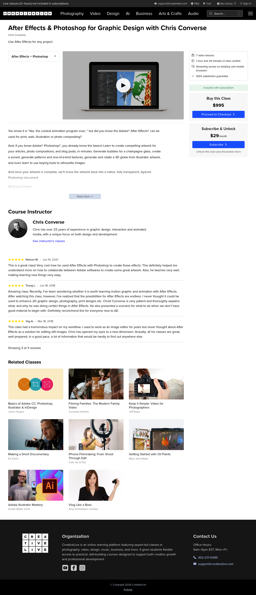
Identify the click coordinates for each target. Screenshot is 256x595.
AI (128, 13)
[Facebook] (74, 568)
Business (144, 13)
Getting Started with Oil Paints (149, 454)
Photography (72, 13)
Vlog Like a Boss (80, 504)
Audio (193, 13)
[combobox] (225, 13)
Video (95, 13)
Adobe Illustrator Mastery (25, 504)
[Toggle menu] (250, 13)
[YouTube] (65, 568)
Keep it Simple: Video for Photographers (146, 405)
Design (113, 13)
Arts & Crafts (170, 13)
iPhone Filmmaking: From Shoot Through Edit (91, 456)
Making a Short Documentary (28, 454)
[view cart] (208, 3)
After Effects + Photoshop (30, 56)
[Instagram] (82, 568)
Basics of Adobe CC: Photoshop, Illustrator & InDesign (30, 405)
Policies (128, 589)
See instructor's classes (49, 241)
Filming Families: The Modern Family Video (94, 405)
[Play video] (123, 85)
